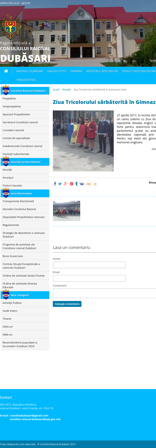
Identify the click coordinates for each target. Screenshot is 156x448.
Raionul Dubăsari (29, 71)
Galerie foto (56, 71)
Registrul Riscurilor (102, 71)
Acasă (56, 89)
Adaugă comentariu (67, 303)
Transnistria (26, 80)
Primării (76, 71)
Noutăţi (66, 89)
